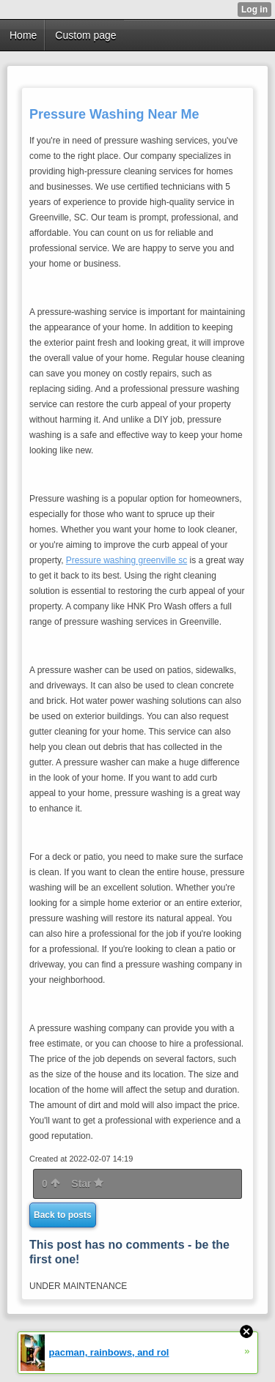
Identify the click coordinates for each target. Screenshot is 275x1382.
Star (87, 1183)
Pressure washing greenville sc (126, 560)
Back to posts (63, 1215)
